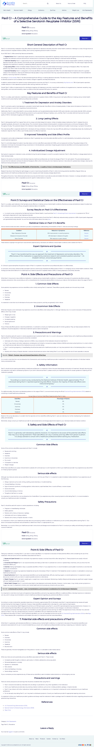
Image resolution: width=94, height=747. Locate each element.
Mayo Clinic (8, 710)
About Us (58, 3)
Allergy (30, 10)
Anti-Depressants (87, 10)
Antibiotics (41, 10)
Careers (49, 739)
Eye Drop (52, 10)
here (49, 219)
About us (31, 739)
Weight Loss (75, 10)
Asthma (64, 10)
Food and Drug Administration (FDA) (75, 391)
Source (86, 233)
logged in (10, 732)
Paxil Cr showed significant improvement (64, 213)
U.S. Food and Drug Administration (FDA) (72, 613)
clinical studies (13, 77)
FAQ (85, 3)
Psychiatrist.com (68, 82)
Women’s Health (18, 10)
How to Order (71, 3)
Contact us (55, 739)
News (37, 739)
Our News (62, 739)
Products (42, 739)
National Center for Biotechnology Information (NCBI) (19, 708)
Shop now (85, 38)
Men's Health (6, 10)
